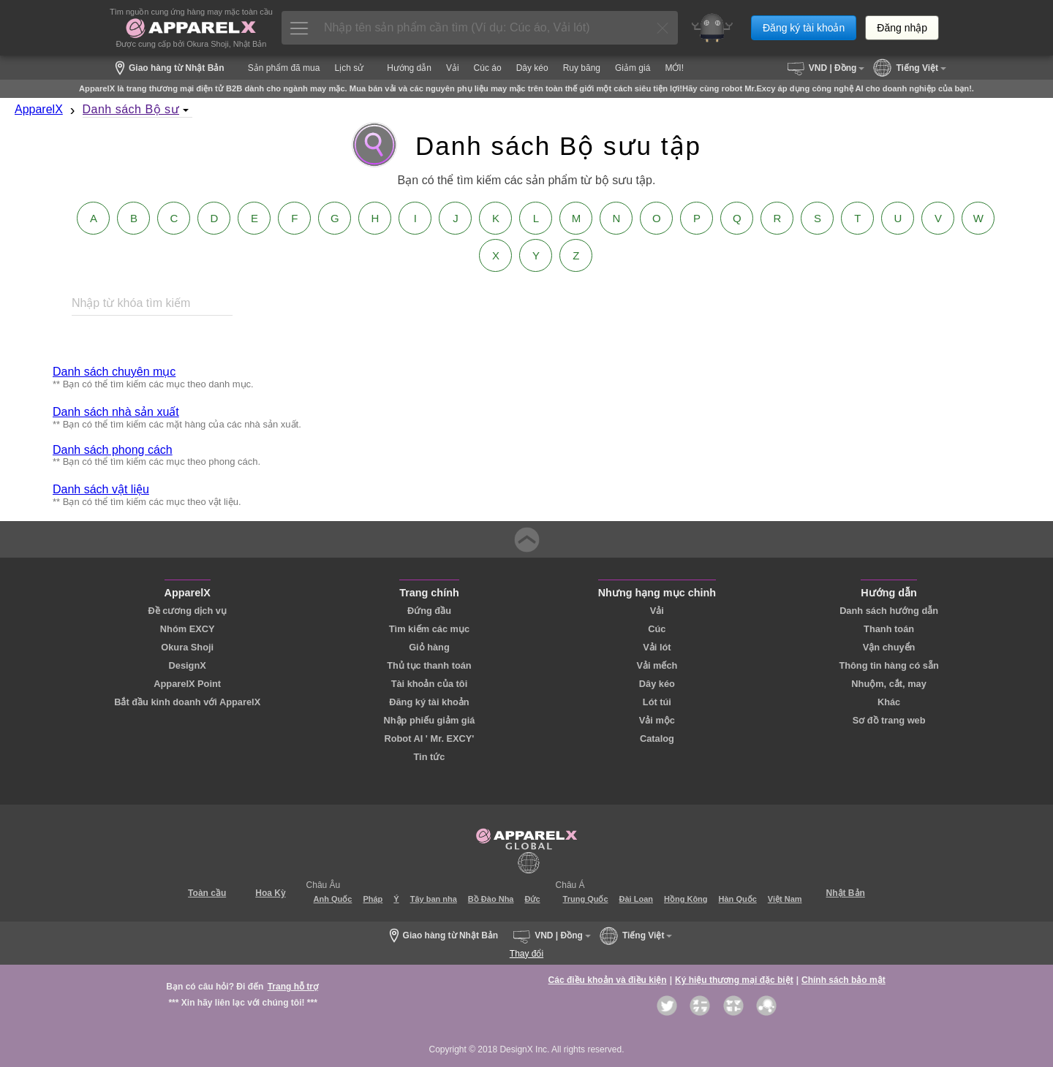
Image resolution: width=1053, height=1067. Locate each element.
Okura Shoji (187, 647)
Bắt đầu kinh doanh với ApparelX (187, 701)
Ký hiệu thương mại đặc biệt (734, 980)
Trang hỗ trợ (293, 986)
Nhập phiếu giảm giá (429, 720)
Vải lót (657, 647)
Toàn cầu (207, 893)
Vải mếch (656, 665)
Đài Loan (636, 899)
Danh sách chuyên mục (114, 371)
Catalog (657, 738)
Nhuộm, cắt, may (888, 683)
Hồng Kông (686, 899)
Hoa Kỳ (270, 893)
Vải (657, 610)
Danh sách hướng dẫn (888, 610)
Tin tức (429, 756)
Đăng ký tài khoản (804, 28)
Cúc (656, 628)
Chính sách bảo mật (843, 980)
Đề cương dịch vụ (187, 610)
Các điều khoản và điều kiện (607, 980)
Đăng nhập (902, 28)
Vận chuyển (889, 647)
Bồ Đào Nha (491, 899)
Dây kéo (657, 683)
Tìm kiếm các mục (429, 628)
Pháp (372, 899)
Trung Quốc (585, 899)
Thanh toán (889, 628)
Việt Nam (785, 899)
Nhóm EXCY (187, 628)
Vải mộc (657, 720)
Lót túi (657, 701)
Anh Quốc (333, 899)
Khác (889, 701)
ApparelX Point (187, 683)
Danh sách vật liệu (101, 489)
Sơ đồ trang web (889, 720)
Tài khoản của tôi (429, 683)
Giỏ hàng (429, 647)
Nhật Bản (845, 893)
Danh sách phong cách (113, 450)
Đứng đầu (429, 610)
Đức (532, 899)
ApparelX (39, 109)
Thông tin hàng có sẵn (888, 665)
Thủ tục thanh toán (429, 665)
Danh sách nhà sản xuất (116, 412)
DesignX (187, 665)
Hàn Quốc (738, 899)
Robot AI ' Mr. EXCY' (429, 738)
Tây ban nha (433, 899)
